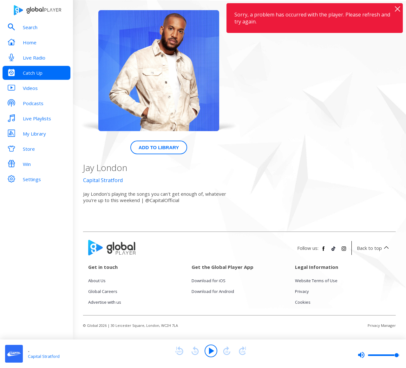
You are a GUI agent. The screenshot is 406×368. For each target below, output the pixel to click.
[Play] (211, 351)
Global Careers (102, 291)
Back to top (374, 248)
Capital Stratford (103, 180)
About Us (97, 280)
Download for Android (213, 291)
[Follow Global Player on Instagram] (343, 251)
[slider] (378, 355)
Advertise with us (104, 302)
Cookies (303, 302)
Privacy (302, 291)
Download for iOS (209, 280)
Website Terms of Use (316, 280)
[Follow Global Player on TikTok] (333, 251)
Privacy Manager (382, 325)
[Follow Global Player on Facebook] (323, 251)
